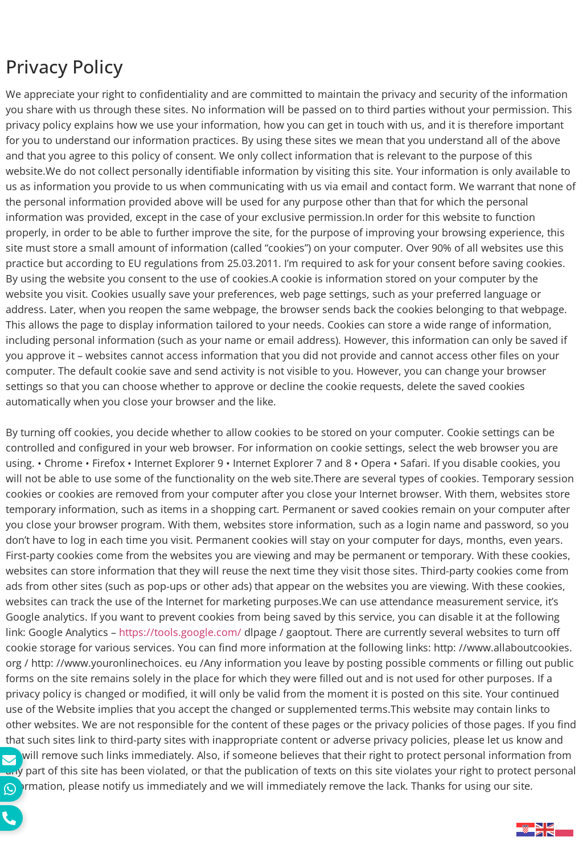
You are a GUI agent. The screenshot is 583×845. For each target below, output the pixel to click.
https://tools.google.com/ (180, 632)
